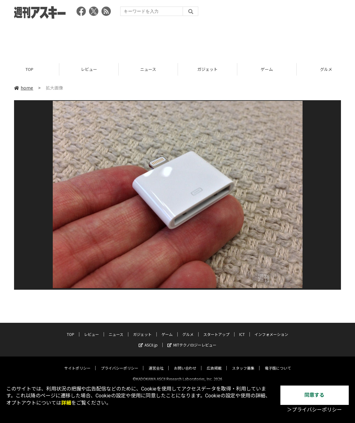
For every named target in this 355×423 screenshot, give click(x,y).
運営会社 (156, 363)
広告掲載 (214, 363)
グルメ (188, 329)
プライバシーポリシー (119, 363)
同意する (314, 395)
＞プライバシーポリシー (314, 410)
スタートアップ (216, 329)
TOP (29, 69)
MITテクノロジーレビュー (191, 339)
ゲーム (267, 69)
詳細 (66, 403)
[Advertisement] (177, 39)
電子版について (278, 363)
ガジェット (207, 69)
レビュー (89, 69)
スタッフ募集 (243, 363)
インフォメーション (271, 329)
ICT (242, 329)
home (23, 88)
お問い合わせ (185, 363)
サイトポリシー (77, 363)
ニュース (148, 69)
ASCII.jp (148, 339)
